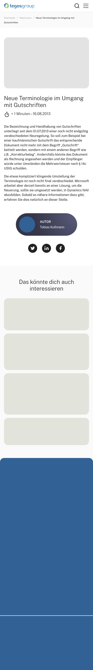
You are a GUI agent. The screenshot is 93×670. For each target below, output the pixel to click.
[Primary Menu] (86, 6)
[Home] (39, 5)
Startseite (10, 17)
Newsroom (25, 17)
